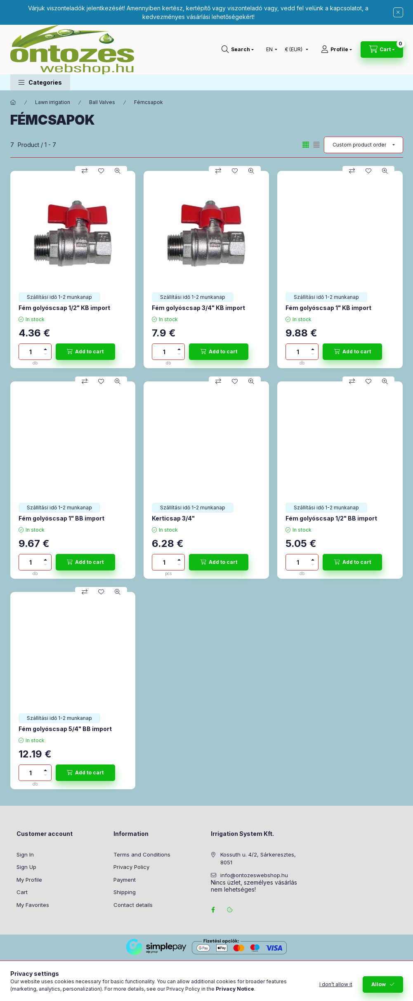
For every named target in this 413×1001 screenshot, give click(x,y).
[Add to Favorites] (101, 171)
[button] (40, 82)
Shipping (124, 892)
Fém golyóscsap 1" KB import (328, 307)
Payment (124, 879)
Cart (22, 892)
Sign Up (26, 867)
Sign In (25, 854)
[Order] (363, 145)
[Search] (237, 49)
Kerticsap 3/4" (173, 518)
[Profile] (336, 49)
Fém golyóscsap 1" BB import (61, 518)
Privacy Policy (131, 867)
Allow (378, 984)
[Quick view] (117, 171)
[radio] (316, 145)
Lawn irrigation (52, 102)
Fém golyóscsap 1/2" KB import (64, 307)
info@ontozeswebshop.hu (254, 875)
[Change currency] (294, 50)
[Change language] (269, 50)
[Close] (398, 12)
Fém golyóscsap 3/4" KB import (198, 307)
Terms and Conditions (141, 854)
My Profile (29, 879)
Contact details (133, 905)
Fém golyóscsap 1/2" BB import (331, 518)
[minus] (45, 356)
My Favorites (33, 905)
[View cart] (382, 49)
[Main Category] (13, 102)
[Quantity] (30, 352)
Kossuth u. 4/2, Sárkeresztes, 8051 (258, 858)
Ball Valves (102, 102)
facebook (213, 910)
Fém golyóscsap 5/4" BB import (65, 728)
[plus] (45, 348)
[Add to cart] (85, 351)
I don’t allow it (335, 984)
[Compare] (84, 171)
